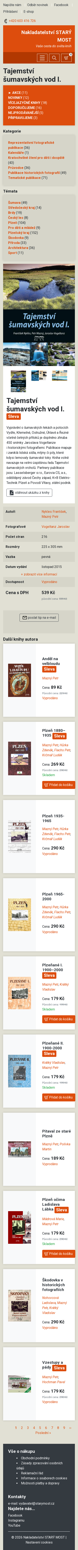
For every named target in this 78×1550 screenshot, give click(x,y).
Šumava (14, 203)
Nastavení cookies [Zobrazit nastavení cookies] (39, 1542)
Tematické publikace (24, 178)
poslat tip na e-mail (39, 617)
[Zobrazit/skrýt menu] (42, 58)
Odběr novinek (37, 5)
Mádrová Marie (53, 1219)
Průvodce (16, 168)
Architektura (18, 248)
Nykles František (54, 512)
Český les (15, 218)
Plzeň (12, 223)
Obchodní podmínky (35, 1458)
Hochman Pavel (53, 1382)
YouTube (14, 1525)
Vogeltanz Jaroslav (56, 527)
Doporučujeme (21, 108)
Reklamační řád (32, 1473)
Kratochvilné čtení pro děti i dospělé (36, 158)
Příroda (14, 243)
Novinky (15, 98)
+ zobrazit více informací (39, 574)
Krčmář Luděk (52, 755)
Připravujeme (20, 118)
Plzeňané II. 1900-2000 (53, 1045)
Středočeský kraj (21, 208)
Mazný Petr (50, 517)
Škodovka (16, 238)
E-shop (29, 12)
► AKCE (14, 93)
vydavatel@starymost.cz (36, 1503)
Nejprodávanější (23, 113)
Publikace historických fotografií (34, 173)
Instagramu (16, 1520)
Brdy (11, 213)
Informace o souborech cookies (44, 1478)
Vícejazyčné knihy (24, 103)
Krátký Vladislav (53, 1063)
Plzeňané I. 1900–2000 (52, 967)
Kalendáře (16, 153)
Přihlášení (10, 12)
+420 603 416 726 (19, 21)
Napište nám (12, 5)
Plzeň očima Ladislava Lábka (53, 1204)
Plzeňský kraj (18, 233)
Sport (12, 253)
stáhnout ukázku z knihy (29, 492)
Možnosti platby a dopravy (40, 1483)
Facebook (61, 5)
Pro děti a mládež (21, 228)
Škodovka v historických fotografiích (53, 1285)
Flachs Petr (62, 750)
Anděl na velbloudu (51, 661)
